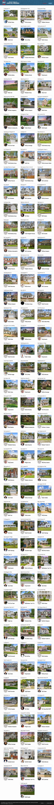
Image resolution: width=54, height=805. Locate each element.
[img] (10, 2)
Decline (42, 803)
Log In (50, 3)
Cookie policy (10, 803)
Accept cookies (49, 803)
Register (45, 3)
